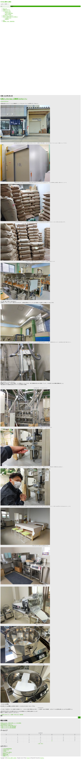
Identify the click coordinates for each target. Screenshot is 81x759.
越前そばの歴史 (8, 14)
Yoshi (7, 101)
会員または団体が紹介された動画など (10, 16)
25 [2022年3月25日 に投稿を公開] (51, 740)
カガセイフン (7, 714)
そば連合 (2, 714)
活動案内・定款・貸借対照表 (8, 21)
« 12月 (39, 743)
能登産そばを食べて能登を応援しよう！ (8, 725)
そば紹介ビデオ (8, 18)
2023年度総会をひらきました (6, 724)
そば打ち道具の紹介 (9, 13)
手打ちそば (16, 714)
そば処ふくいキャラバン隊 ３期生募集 (8, 726)
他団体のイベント (6, 753)
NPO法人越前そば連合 (5, 1)
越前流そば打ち (8, 12)
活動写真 (7, 19)
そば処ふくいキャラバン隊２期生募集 (8, 727)
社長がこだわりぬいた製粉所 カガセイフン (13, 99)
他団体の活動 (5, 754)
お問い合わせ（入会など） (8, 15)
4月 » (42, 743)
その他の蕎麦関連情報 (7, 748)
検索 (1, 715)
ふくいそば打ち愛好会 (7, 752)
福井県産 (21, 714)
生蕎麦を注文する (6, 9)
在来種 (12, 714)
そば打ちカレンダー (7, 10)
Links (4, 20)
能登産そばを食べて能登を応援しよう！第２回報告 (10, 723)
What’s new (5, 8)
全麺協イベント (6, 755)
